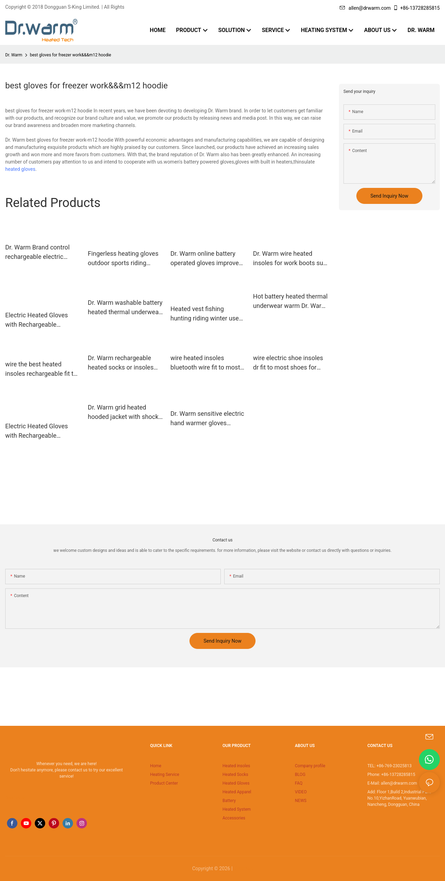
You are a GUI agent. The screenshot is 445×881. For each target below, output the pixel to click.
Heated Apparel (236, 791)
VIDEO (301, 791)
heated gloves (20, 169)
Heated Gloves (236, 783)
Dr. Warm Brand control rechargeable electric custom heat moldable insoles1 (37, 252)
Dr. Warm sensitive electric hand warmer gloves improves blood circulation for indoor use (207, 419)
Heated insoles (236, 765)
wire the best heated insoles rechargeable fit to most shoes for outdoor (41, 369)
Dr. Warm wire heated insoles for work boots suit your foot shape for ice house (290, 259)
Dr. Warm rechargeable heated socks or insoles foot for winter (121, 363)
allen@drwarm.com (365, 8)
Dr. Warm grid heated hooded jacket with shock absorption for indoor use (123, 412)
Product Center (164, 783)
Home (155, 765)
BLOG (300, 774)
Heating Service (164, 774)
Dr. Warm (13, 55)
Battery (229, 800)
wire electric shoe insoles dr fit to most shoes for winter (288, 363)
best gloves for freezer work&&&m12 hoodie (70, 55)
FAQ (298, 783)
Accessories (233, 818)
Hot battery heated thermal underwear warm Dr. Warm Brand (290, 301)
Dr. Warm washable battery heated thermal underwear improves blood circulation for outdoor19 (125, 308)
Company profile (310, 765)
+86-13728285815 (416, 8)
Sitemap (243, 868)
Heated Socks (235, 774)
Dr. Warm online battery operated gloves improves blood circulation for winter (207, 259)
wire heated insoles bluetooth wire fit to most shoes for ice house (205, 363)
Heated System (236, 809)
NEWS (300, 800)
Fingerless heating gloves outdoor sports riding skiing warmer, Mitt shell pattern (123, 259)
